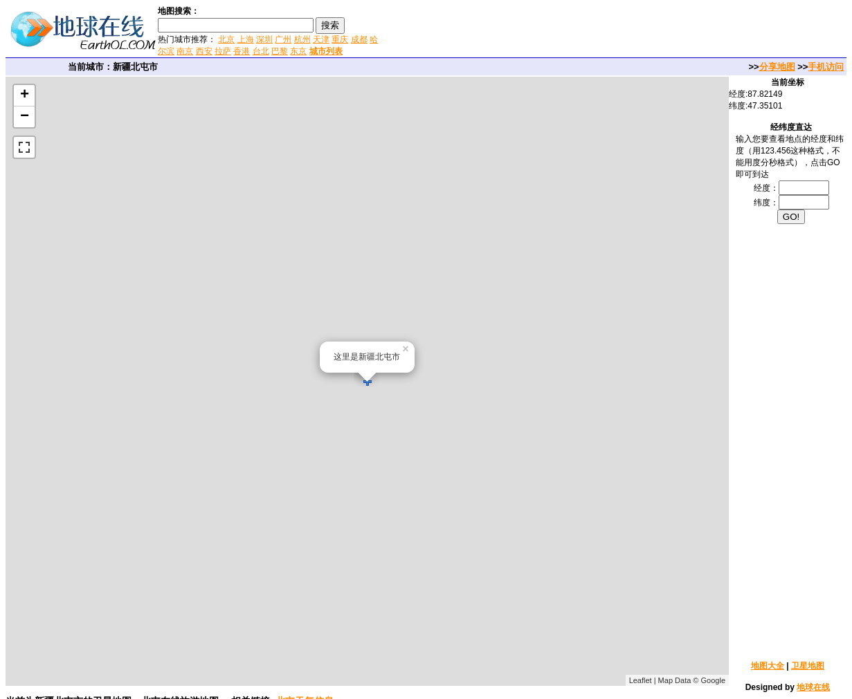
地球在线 (813, 687)
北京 (226, 39)
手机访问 (826, 67)
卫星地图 (807, 666)
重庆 (340, 39)
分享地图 (777, 67)
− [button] (24, 116)
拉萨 (223, 51)
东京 (298, 51)
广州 (283, 39)
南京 (184, 51)
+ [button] (24, 95)
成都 (359, 39)
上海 (245, 39)
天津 (321, 39)
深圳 (264, 39)
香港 (241, 51)
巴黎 (279, 51)
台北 (261, 51)
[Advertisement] (546, 30)
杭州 (302, 39)
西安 (204, 51)
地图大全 (767, 666)
